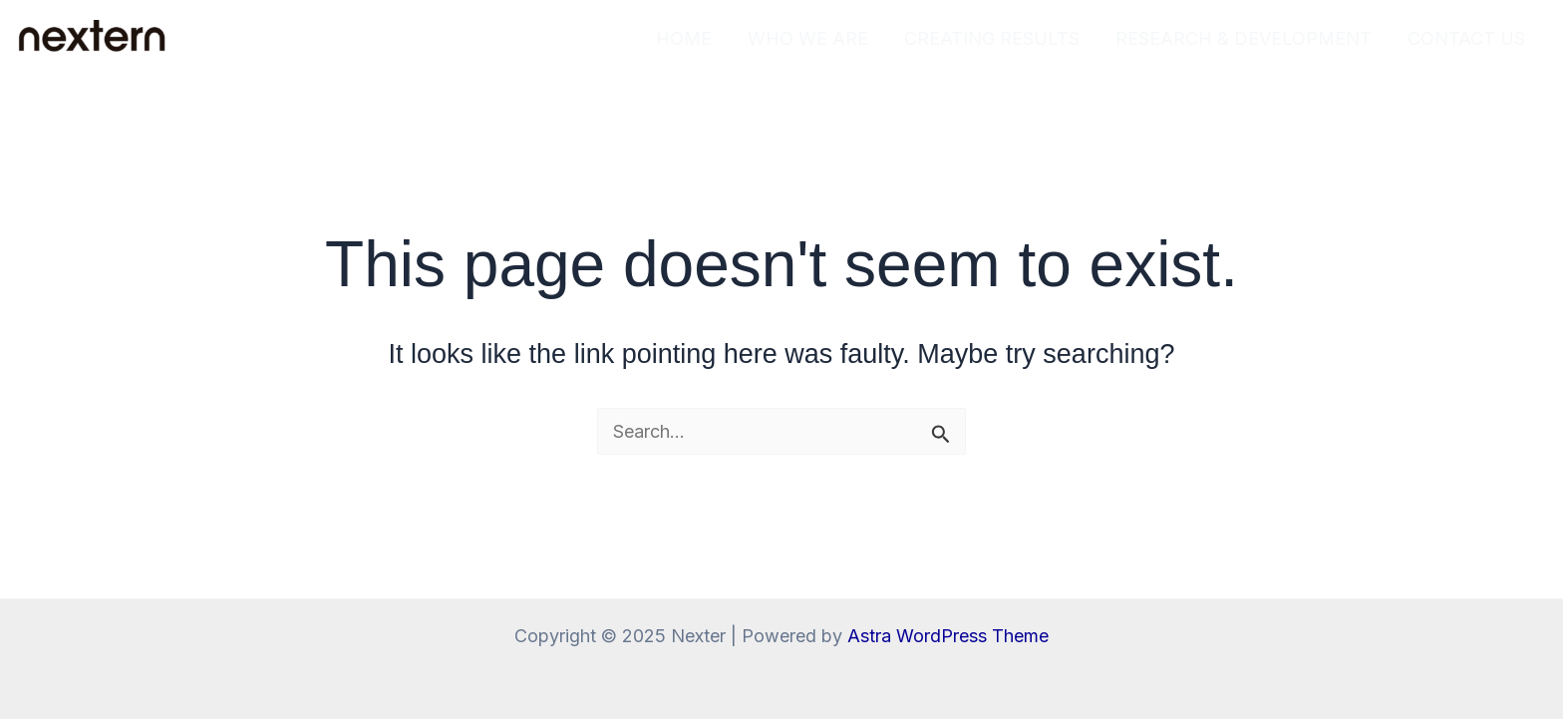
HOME (684, 38)
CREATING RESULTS (992, 38)
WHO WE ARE (808, 38)
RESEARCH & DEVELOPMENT (1243, 38)
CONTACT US (1466, 38)
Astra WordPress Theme (948, 635)
